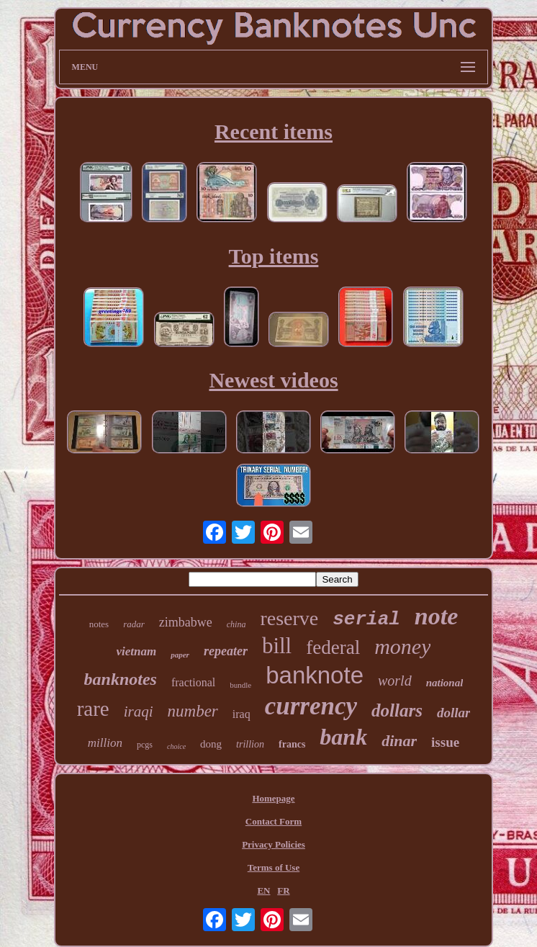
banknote (315, 675)
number (193, 711)
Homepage (273, 798)
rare (93, 708)
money (402, 646)
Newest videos (273, 380)
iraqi (138, 711)
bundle (240, 685)
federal (333, 647)
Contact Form (273, 821)
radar (134, 624)
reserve (289, 618)
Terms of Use (273, 867)
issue (445, 742)
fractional (193, 682)
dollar (453, 712)
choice (176, 746)
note (436, 616)
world (395, 680)
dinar (399, 741)
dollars (397, 710)
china (236, 624)
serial (366, 619)
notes (99, 624)
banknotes (120, 679)
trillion (250, 744)
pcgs (145, 745)
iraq (242, 714)
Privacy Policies (273, 844)
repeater (226, 651)
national (445, 682)
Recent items (274, 131)
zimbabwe (185, 622)
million (105, 743)
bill (277, 645)
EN (263, 890)
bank (343, 737)
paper (180, 654)
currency (311, 706)
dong (211, 744)
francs (292, 744)
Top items (274, 256)
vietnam (137, 651)
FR (283, 890)
